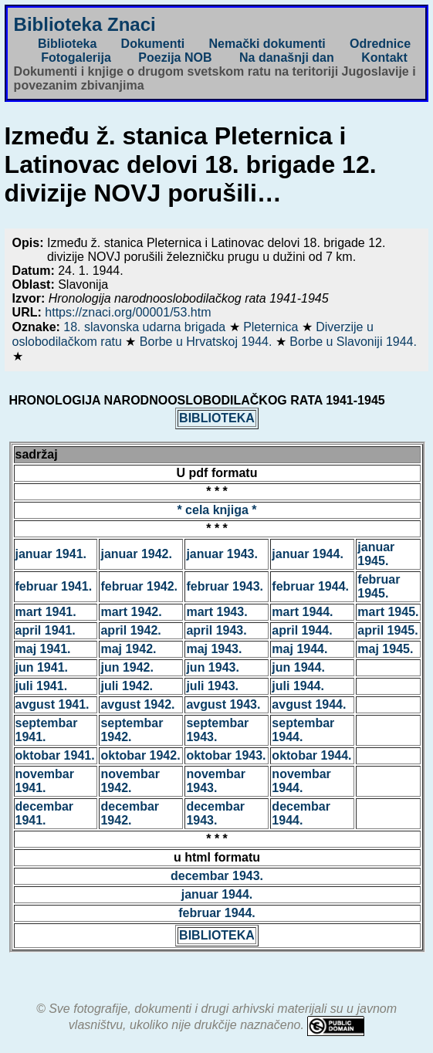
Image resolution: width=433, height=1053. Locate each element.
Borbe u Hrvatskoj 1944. (208, 341)
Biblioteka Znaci (85, 24)
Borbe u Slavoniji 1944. (353, 341)
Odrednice (380, 43)
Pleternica (272, 327)
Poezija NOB (174, 57)
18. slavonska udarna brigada (145, 327)
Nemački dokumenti (267, 43)
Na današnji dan (286, 57)
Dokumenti (153, 43)
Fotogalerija (76, 57)
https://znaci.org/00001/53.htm (128, 312)
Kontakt (384, 57)
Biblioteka (67, 43)
